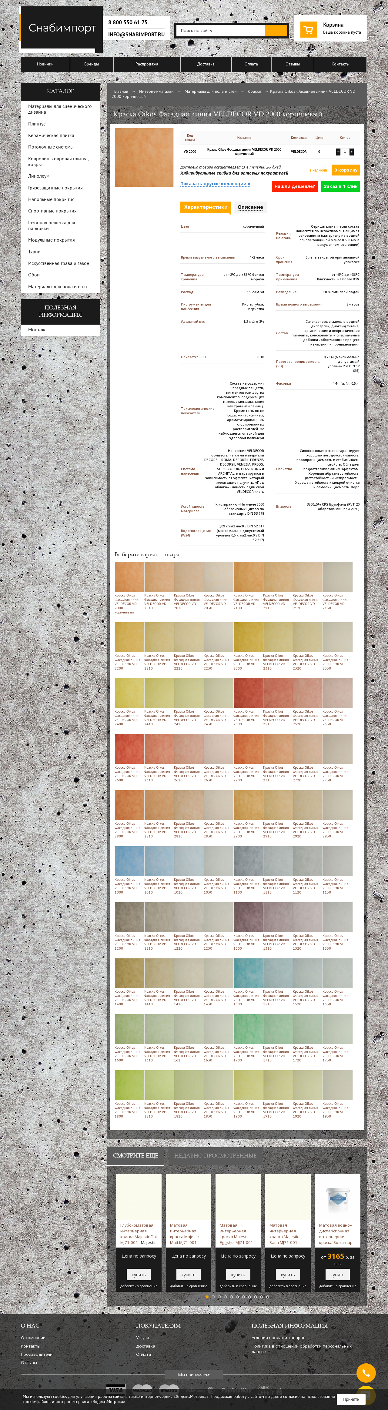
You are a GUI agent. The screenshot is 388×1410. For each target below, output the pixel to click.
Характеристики (206, 207)
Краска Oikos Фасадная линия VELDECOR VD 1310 (277, 926)
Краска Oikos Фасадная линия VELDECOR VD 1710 (277, 1038)
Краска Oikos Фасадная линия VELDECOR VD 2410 (158, 702)
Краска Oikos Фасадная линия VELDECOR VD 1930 (336, 1094)
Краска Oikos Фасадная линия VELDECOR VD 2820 (188, 814)
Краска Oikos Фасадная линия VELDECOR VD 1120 (306, 870)
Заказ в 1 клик (341, 186)
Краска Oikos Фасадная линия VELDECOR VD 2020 (188, 586)
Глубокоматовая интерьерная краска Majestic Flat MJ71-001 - (138, 1233)
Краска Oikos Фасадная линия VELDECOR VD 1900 (247, 1094)
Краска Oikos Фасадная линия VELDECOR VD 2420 (188, 702)
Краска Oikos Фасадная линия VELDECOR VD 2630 (217, 758)
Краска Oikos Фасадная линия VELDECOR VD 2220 (188, 646)
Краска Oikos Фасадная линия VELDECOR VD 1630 (217, 1038)
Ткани (34, 252)
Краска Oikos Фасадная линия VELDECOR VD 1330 (336, 926)
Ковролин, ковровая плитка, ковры (58, 162)
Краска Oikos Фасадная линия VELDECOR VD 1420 (188, 982)
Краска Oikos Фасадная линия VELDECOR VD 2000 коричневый (128, 588)
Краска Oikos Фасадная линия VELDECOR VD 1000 (128, 870)
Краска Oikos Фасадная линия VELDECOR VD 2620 (188, 758)
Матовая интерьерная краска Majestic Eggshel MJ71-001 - (237, 1233)
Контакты (341, 64)
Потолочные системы (51, 147)
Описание (250, 207)
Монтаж (36, 330)
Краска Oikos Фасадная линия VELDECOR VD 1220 (188, 926)
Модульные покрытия (51, 240)
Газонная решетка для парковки (51, 226)
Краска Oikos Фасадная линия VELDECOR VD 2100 (247, 586)
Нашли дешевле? (295, 186)
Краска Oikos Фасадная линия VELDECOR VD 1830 (217, 1094)
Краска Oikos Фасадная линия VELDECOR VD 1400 (128, 982)
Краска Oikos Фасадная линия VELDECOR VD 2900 (247, 814)
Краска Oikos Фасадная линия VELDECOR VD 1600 (128, 1038)
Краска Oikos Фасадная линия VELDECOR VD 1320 (306, 926)
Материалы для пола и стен (211, 92)
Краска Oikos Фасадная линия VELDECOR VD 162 (188, 1038)
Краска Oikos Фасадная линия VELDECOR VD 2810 (158, 814)
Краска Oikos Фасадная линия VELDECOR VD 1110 (277, 870)
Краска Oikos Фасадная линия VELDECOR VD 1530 (336, 982)
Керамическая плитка (51, 136)
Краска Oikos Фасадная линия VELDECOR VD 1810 (158, 1094)
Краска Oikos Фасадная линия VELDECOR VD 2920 (306, 814)
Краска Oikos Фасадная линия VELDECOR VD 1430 (217, 982)
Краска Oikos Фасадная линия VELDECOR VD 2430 (217, 702)
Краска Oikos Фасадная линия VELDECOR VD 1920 (306, 1094)
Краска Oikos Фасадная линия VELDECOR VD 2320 (306, 646)
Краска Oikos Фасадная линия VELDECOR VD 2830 (217, 814)
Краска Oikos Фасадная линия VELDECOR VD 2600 (128, 758)
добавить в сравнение (139, 1286)
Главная (121, 92)
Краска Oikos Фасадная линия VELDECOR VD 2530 (336, 702)
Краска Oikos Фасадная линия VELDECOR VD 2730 (336, 758)
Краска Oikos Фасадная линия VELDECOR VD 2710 (277, 758)
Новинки (45, 64)
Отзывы (293, 64)
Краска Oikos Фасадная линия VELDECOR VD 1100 (247, 870)
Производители (36, 1354)
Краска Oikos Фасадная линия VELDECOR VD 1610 (158, 1038)
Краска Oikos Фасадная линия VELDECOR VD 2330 (336, 646)
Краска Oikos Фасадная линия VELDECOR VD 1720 (306, 1038)
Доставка (206, 64)
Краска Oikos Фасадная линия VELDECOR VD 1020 (188, 870)
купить (139, 1275)
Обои (34, 275)
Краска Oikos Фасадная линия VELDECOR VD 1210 (158, 926)
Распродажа (146, 64)
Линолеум (38, 176)
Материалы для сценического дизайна (60, 110)
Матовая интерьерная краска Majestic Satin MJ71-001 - (284, 1233)
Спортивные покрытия (52, 211)
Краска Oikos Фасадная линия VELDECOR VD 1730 (336, 1038)
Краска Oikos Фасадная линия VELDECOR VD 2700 (247, 758)
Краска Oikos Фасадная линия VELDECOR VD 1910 (277, 1094)
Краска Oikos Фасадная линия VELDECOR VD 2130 (336, 586)
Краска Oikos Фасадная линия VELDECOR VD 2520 (306, 702)
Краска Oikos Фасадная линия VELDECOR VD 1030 (217, 870)
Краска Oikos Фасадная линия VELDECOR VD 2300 (247, 646)
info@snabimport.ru (136, 34)
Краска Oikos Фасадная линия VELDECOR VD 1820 (188, 1094)
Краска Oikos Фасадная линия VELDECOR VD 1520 (306, 982)
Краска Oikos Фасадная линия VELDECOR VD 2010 (158, 586)
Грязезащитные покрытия (55, 188)
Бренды (91, 64)
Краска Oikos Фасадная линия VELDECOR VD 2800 (128, 814)
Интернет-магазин (156, 92)
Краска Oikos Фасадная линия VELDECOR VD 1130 (336, 870)
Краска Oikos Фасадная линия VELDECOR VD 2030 (217, 586)
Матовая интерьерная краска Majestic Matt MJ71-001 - (184, 1233)
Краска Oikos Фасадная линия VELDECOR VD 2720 (306, 758)
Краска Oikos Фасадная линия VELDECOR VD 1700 (247, 1038)
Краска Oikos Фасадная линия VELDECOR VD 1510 (277, 982)
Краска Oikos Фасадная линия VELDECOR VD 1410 (158, 982)
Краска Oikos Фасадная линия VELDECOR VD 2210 (158, 646)
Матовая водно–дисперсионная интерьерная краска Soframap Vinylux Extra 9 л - (336, 1233)
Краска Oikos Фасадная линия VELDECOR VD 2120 (306, 586)
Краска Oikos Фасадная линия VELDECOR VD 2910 (277, 814)
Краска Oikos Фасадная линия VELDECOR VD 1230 (217, 926)
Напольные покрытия (51, 200)
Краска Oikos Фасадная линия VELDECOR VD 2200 (128, 646)
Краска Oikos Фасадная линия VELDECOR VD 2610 (158, 758)
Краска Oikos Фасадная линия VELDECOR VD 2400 (128, 702)
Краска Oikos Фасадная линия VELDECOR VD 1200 (128, 926)
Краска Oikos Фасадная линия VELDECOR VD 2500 (247, 702)
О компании (33, 1337)
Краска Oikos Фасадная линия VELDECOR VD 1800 (128, 1094)
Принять (351, 1399)
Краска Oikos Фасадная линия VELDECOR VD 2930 (336, 814)
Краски (254, 92)
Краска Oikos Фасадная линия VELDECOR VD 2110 (277, 586)
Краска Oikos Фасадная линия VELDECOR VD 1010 (158, 870)
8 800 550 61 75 (128, 22)
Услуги (142, 1337)
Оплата (251, 64)
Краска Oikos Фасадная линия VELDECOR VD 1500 (247, 982)
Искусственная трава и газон (58, 264)
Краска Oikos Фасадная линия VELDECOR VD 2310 (277, 646)
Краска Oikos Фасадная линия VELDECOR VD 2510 (277, 702)
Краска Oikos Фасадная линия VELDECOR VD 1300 (247, 926)
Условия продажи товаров (279, 1337)
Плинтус (36, 124)
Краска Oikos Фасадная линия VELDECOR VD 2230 (217, 646)
